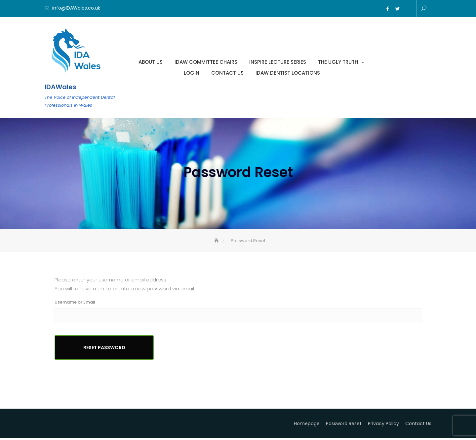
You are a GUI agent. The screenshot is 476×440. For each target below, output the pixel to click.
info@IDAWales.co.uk (76, 8)
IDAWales (60, 87)
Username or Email (75, 304)
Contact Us (227, 73)
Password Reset (344, 425)
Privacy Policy (383, 425)
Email (407, 9)
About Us (151, 62)
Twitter (397, 9)
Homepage (307, 425)
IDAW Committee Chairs (206, 62)
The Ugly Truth (338, 62)
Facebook (387, 9)
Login (191, 73)
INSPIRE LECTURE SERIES (277, 62)
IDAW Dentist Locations (288, 73)
